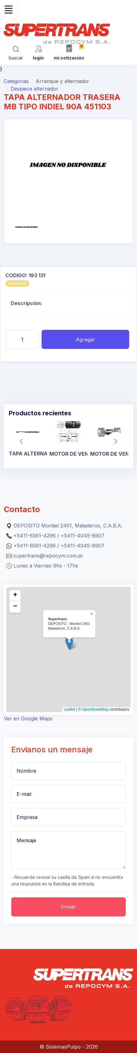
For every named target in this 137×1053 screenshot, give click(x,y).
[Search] (16, 52)
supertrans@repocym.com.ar (48, 555)
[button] (115, 441)
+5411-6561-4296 (34, 535)
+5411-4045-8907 (82, 535)
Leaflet (69, 709)
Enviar (68, 907)
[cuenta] (38, 52)
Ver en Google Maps (28, 718)
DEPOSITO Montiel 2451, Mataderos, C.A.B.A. (68, 525)
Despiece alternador (34, 89)
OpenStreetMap (95, 709)
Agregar (85, 339)
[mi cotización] (69, 52)
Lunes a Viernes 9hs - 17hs (45, 566)
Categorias (16, 81)
